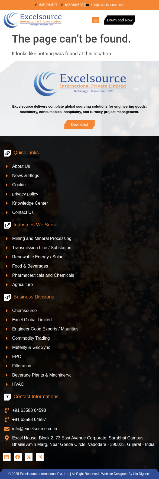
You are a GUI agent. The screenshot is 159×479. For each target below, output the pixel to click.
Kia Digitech (142, 474)
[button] (95, 20)
